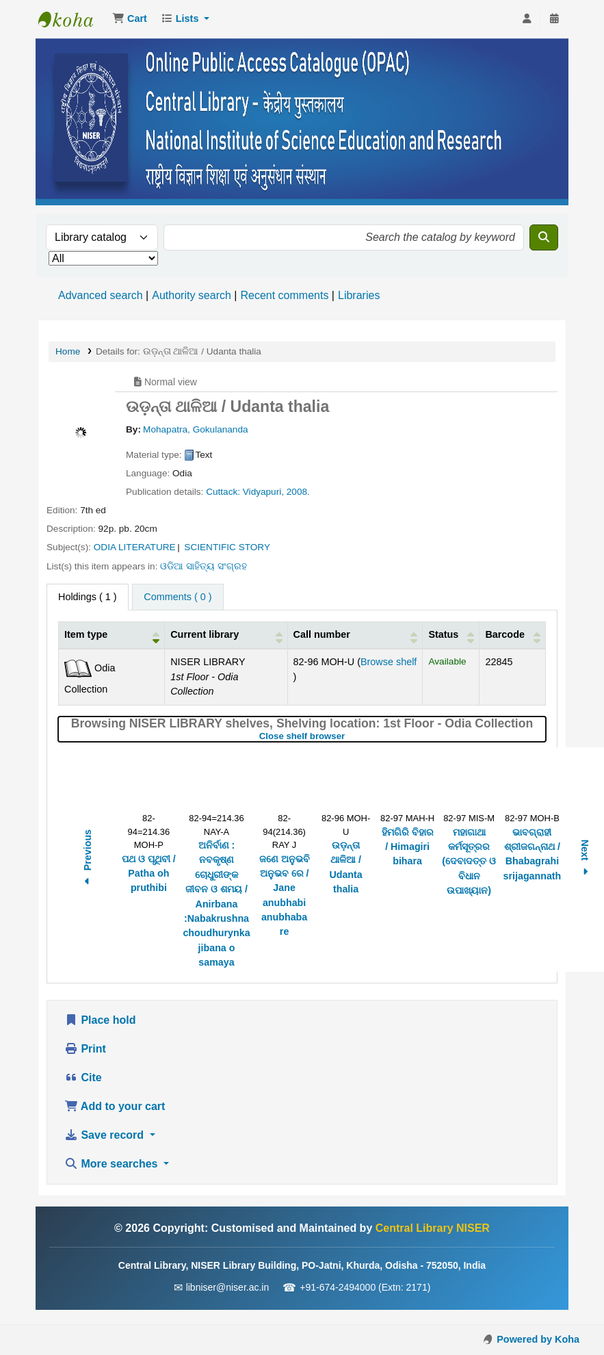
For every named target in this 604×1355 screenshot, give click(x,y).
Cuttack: (223, 492)
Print (85, 1049)
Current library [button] (204, 634)
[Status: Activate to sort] (451, 635)
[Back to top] (563, 1313)
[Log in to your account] (526, 19)
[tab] (177, 597)
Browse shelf (388, 661)
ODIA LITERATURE (135, 547)
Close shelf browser (347, 736)
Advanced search (100, 295)
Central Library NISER (72, 19)
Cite (83, 1077)
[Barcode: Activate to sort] (513, 635)
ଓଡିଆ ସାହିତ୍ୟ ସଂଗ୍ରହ (203, 566)
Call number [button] (321, 634)
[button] (130, 19)
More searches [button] (112, 1164)
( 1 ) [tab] (87, 596)
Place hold (99, 1020)
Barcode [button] (505, 634)
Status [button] (443, 634)
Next (584, 859)
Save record (105, 1135)
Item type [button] (85, 634)
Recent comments (284, 295)
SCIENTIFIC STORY (227, 547)
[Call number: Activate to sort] (355, 635)
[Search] (543, 237)
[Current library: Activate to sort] (226, 635)
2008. (298, 492)
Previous (87, 859)
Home (67, 351)
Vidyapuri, (263, 492)
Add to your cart (114, 1106)
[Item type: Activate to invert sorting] (112, 635)
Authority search (191, 295)
